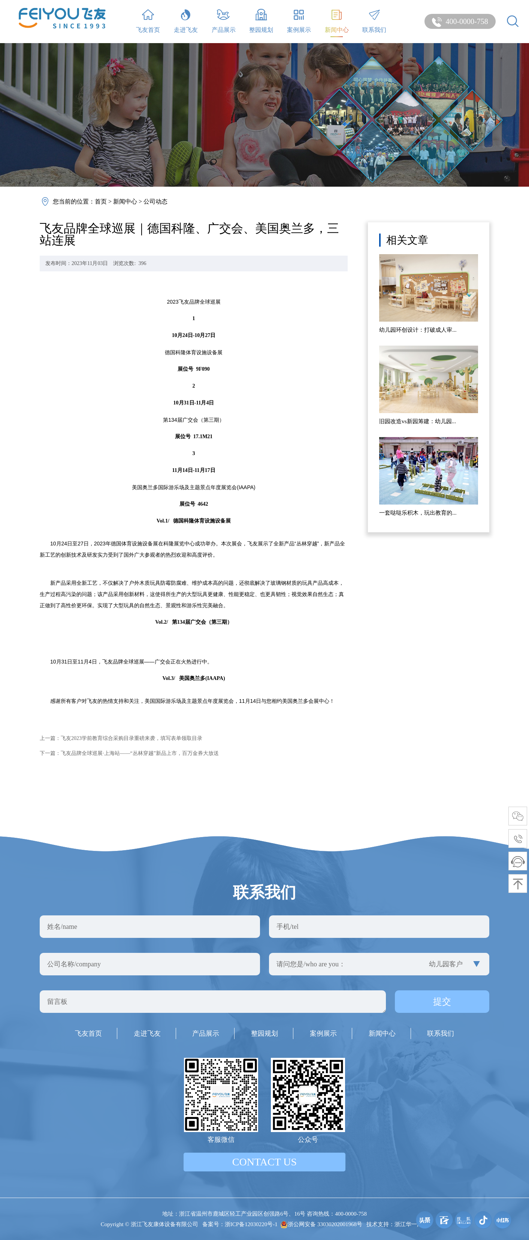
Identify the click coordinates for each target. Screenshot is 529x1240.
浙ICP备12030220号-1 (251, 1224)
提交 (442, 1001)
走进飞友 (186, 20)
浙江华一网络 (411, 1224)
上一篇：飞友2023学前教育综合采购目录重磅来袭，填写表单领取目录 (121, 738)
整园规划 (261, 20)
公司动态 (155, 201)
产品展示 (224, 20)
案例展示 (299, 20)
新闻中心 (337, 20)
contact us (264, 1162)
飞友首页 (148, 20)
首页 (101, 201)
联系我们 (374, 20)
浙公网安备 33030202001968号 (321, 1224)
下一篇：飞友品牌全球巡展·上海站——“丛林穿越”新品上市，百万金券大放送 (129, 753)
